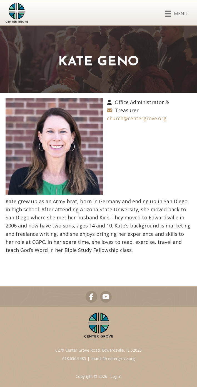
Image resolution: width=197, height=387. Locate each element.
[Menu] (176, 12)
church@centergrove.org (136, 118)
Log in (115, 376)
